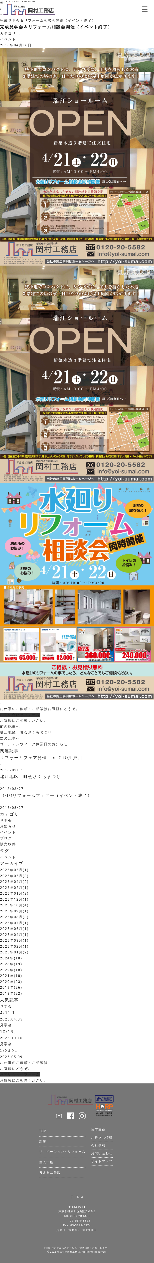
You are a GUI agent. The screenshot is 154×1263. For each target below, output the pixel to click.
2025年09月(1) (14, 911)
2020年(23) (11, 982)
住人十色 (46, 1162)
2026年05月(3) (14, 876)
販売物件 (8, 844)
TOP (42, 1131)
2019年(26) (11, 987)
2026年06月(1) (14, 870)
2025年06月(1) (14, 929)
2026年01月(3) (14, 893)
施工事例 (98, 1130)
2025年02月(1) (14, 946)
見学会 (6, 821)
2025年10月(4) (14, 905)
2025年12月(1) (14, 899)
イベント (8, 39)
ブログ (6, 838)
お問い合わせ (101, 1153)
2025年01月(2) (14, 952)
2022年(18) (11, 970)
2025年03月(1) (14, 940)
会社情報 (98, 1145)
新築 (42, 1141)
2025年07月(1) (14, 923)
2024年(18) (11, 958)
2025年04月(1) (14, 935)
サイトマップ (101, 1161)
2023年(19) (11, 964)
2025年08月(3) (14, 917)
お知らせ (8, 826)
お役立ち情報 (101, 1137)
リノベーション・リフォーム (62, 1152)
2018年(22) (11, 993)
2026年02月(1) (14, 888)
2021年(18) (11, 976)
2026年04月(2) (14, 882)
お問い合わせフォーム (20, 715)
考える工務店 (49, 1172)
